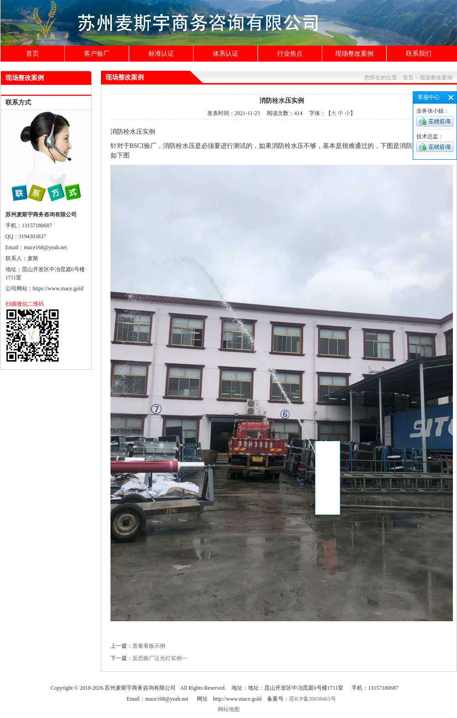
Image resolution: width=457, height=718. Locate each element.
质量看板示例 (148, 646)
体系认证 (225, 53)
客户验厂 (97, 53)
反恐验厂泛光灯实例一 (159, 658)
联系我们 (418, 53)
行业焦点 (290, 53)
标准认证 (161, 53)
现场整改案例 (354, 53)
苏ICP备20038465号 (312, 699)
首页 (32, 53)
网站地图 (229, 709)
